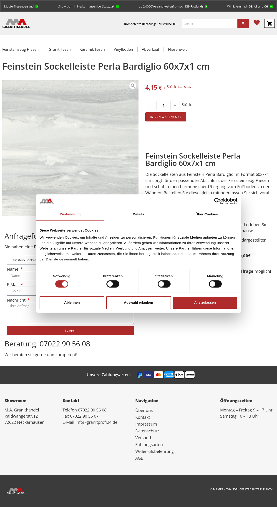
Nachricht (17, 300)
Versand (143, 437)
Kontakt (142, 417)
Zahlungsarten (149, 444)
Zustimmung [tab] (70, 214)
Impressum (146, 424)
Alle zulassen (205, 303)
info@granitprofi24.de (96, 422)
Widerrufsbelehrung (154, 451)
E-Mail (13, 285)
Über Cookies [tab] (207, 214)
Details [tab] (138, 214)
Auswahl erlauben (138, 303)
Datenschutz (147, 431)
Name (13, 269)
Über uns (144, 410)
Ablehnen (72, 303)
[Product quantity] (163, 105)
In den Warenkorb (165, 117)
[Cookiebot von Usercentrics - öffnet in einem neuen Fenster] (217, 201)
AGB (139, 458)
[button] (21, 6)
